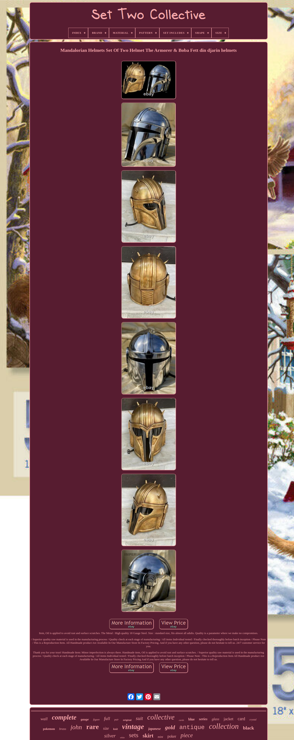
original (127, 720)
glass (215, 719)
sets (133, 735)
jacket (228, 719)
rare (92, 727)
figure (96, 719)
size (106, 728)
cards (181, 720)
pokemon (49, 729)
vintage (133, 727)
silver (110, 735)
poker (171, 736)
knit (115, 729)
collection (224, 726)
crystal (253, 719)
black (248, 728)
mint (160, 736)
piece (186, 735)
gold (170, 727)
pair (116, 719)
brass (62, 729)
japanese (154, 729)
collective (160, 717)
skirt (148, 735)
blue (191, 719)
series (203, 719)
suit (139, 718)
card (241, 718)
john (76, 727)
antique (192, 727)
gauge (85, 719)
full (107, 718)
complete (64, 717)
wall (44, 719)
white (122, 737)
